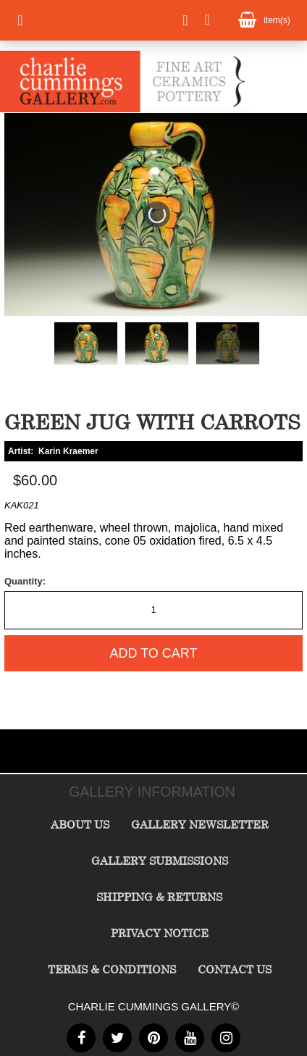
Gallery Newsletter (200, 824)
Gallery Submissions (159, 860)
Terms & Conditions (112, 969)
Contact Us (235, 969)
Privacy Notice (160, 932)
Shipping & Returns (159, 896)
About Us (80, 824)
